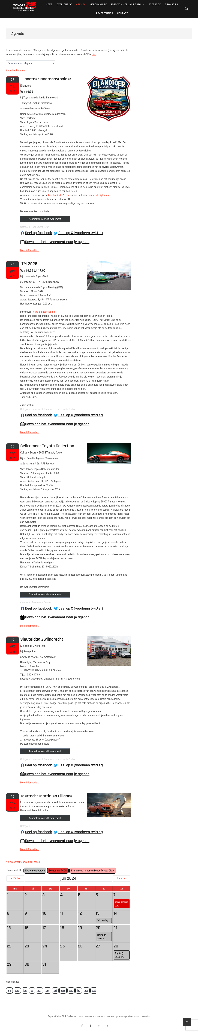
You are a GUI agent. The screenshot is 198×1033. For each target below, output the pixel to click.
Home (49, 4)
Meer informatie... (29, 250)
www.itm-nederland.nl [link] (44, 311)
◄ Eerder (15, 878)
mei (17, 990)
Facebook (154, 4)
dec (71, 990)
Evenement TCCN (58, 870)
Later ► (121, 878)
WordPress (111, 1016)
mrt (94, 990)
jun (25, 990)
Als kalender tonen (15, 70)
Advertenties (104, 13)
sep (47, 990)
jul (32, 990)
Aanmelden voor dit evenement (45, 219)
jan (78, 990)
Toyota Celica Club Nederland (62, 1016)
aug (39, 990)
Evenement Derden (35, 870)
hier (94, 54)
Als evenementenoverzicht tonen (23, 862)
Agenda (81, 4)
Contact (122, 13)
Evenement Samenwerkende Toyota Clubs (93, 870)
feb (86, 990)
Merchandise (98, 4)
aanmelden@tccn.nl (99, 195)
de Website (65, 195)
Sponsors (171, 4)
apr (9, 990)
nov (63, 990)
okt (55, 990)
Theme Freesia (99, 1016)
